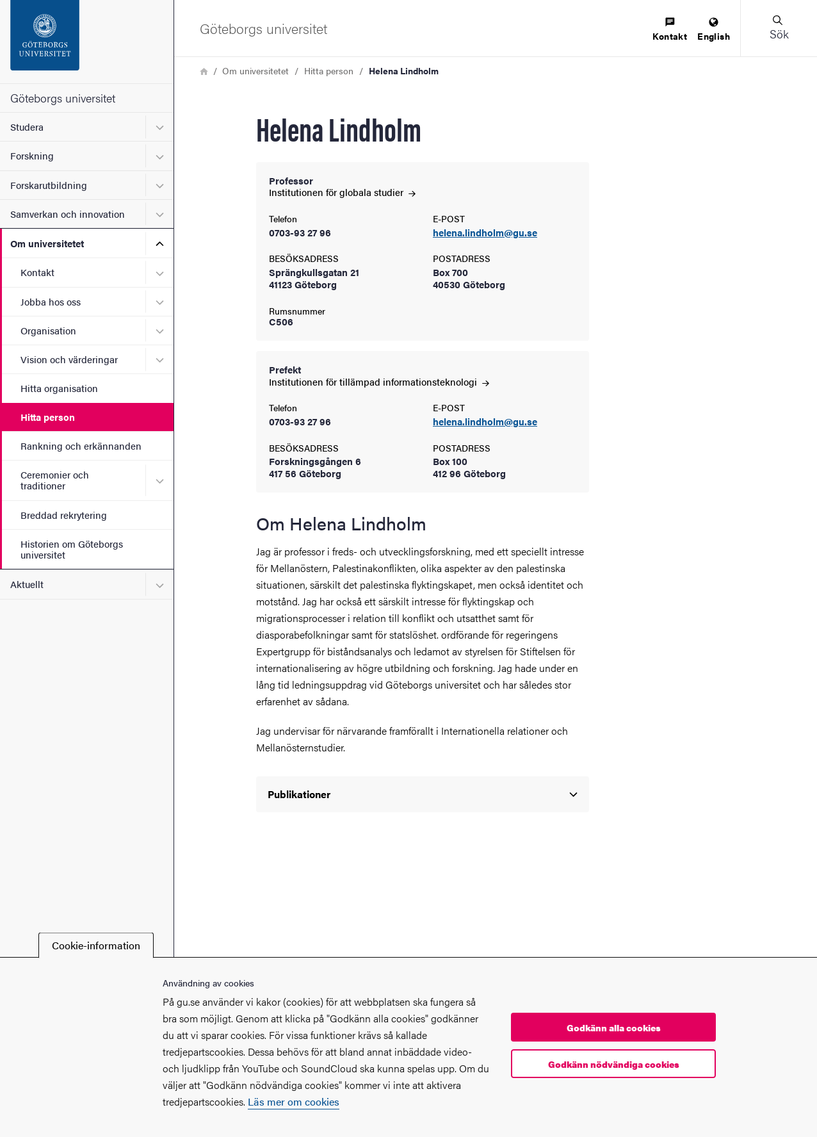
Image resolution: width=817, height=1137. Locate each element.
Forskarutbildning (48, 185)
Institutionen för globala (342, 191)
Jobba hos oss (50, 301)
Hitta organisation (59, 388)
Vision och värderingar (69, 359)
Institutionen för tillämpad (379, 381)
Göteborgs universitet (62, 98)
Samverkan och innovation (67, 213)
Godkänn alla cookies (614, 1027)
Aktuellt (27, 584)
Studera (27, 126)
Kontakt (37, 272)
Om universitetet (47, 243)
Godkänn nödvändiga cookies (613, 1064)
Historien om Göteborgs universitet (71, 549)
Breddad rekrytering (63, 514)
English (713, 29)
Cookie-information (96, 945)
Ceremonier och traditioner (54, 480)
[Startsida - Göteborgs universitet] (87, 41)
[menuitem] (669, 29)
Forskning (32, 155)
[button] (778, 28)
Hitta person (47, 416)
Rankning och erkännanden (81, 445)
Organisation (48, 330)
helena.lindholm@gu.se (485, 233)
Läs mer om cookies (293, 1101)
